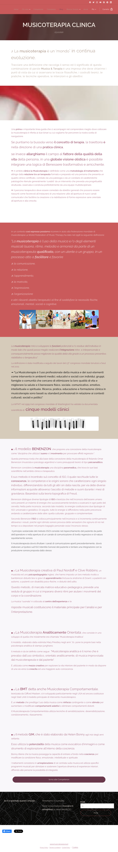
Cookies (75, 847)
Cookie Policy (66, 847)
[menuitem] (12, 9)
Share (6, 831)
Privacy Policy (44, 847)
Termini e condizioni (55, 847)
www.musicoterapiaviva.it (59, 844)
